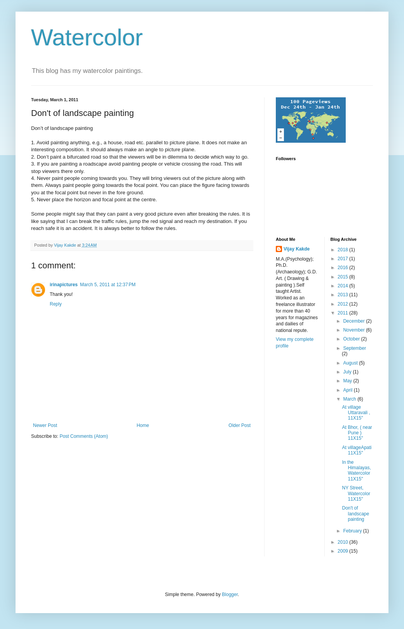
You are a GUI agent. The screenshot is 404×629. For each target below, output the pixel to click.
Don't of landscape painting (355, 513)
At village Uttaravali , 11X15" (356, 412)
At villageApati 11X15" (356, 450)
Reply (56, 304)
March (350, 399)
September (354, 348)
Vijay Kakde (297, 249)
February (353, 531)
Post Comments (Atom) (83, 436)
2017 (343, 258)
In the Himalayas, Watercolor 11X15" (356, 471)
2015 (343, 277)
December (354, 321)
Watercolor (87, 37)
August (351, 363)
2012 (343, 304)
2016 (343, 267)
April (348, 390)
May (348, 381)
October (352, 339)
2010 (343, 542)
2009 (343, 551)
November (354, 330)
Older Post (239, 425)
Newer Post (45, 425)
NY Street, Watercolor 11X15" (356, 493)
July (348, 372)
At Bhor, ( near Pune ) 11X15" (357, 433)
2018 (343, 249)
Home (143, 425)
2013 (343, 294)
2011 (343, 313)
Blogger (230, 594)
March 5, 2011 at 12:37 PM (108, 284)
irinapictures (64, 284)
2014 (343, 286)
